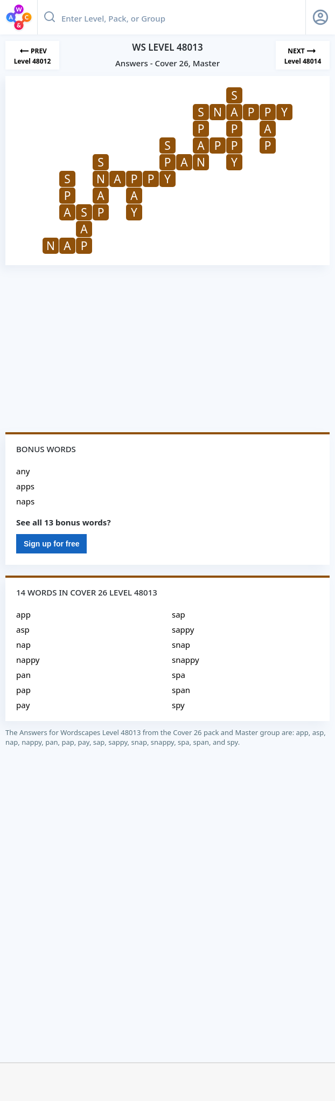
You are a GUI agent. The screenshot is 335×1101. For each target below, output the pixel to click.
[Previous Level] (32, 55)
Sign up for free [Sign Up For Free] (51, 543)
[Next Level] (303, 55)
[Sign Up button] (320, 17)
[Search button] (49, 17)
